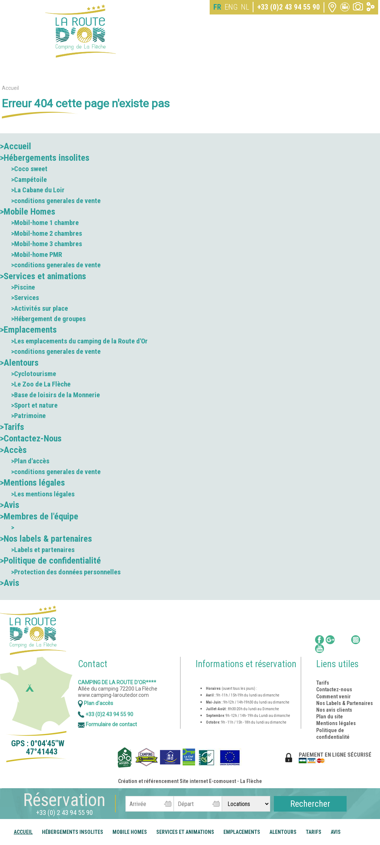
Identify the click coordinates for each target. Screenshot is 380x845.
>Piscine (23, 287)
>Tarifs (12, 427)
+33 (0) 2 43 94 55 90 (64, 812)
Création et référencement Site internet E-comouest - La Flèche (190, 781)
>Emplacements (28, 329)
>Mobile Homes (27, 211)
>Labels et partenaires (43, 550)
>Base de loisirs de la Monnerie (55, 395)
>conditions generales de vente (56, 201)
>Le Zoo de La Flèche (41, 384)
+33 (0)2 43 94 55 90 (288, 7)
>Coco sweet (29, 169)
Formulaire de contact (107, 724)
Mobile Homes (129, 832)
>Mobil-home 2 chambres (46, 233)
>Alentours (19, 363)
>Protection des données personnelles (66, 572)
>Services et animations (43, 276)
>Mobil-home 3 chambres (46, 244)
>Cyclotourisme (33, 374)
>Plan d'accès (30, 461)
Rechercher (310, 804)
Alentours (283, 832)
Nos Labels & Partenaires (344, 703)
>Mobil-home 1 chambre (45, 223)
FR (217, 7)
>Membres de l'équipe (39, 516)
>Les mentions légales (43, 494)
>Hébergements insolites (44, 158)
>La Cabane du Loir (38, 190)
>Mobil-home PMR (36, 255)
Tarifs (313, 832)
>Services (25, 298)
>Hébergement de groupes (48, 319)
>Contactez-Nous (31, 438)
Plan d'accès (95, 703)
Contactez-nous (334, 689)
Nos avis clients (334, 710)
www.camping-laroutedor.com (113, 695)
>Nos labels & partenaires (46, 539)
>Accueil (15, 146)
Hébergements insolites (72, 832)
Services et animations (185, 832)
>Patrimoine (28, 416)
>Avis (9, 505)
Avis (336, 832)
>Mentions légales (32, 482)
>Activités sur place (39, 308)
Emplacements (241, 832)
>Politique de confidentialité (50, 560)
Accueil (23, 832)
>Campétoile (29, 180)
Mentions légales (336, 723)
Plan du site (329, 717)
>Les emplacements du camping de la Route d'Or (79, 341)
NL (245, 7)
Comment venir (334, 696)
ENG (231, 7)
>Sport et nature (34, 405)
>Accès (13, 450)
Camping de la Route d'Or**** (117, 682)
